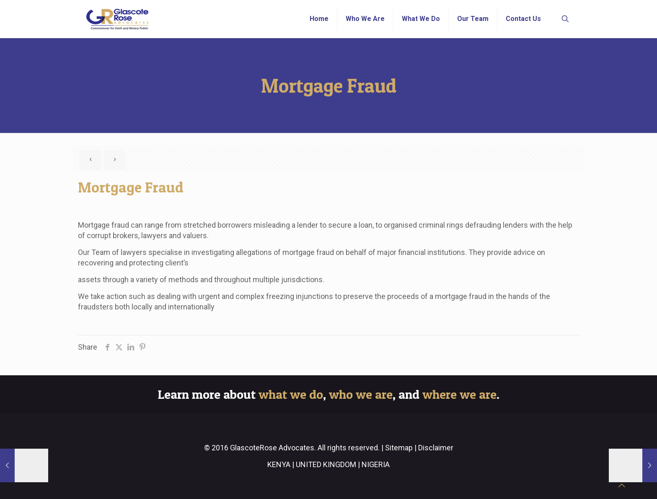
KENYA (278, 464)
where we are (459, 394)
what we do (291, 394)
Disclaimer (435, 447)
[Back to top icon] (622, 485)
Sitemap (399, 447)
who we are (361, 394)
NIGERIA (376, 464)
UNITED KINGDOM (326, 464)
